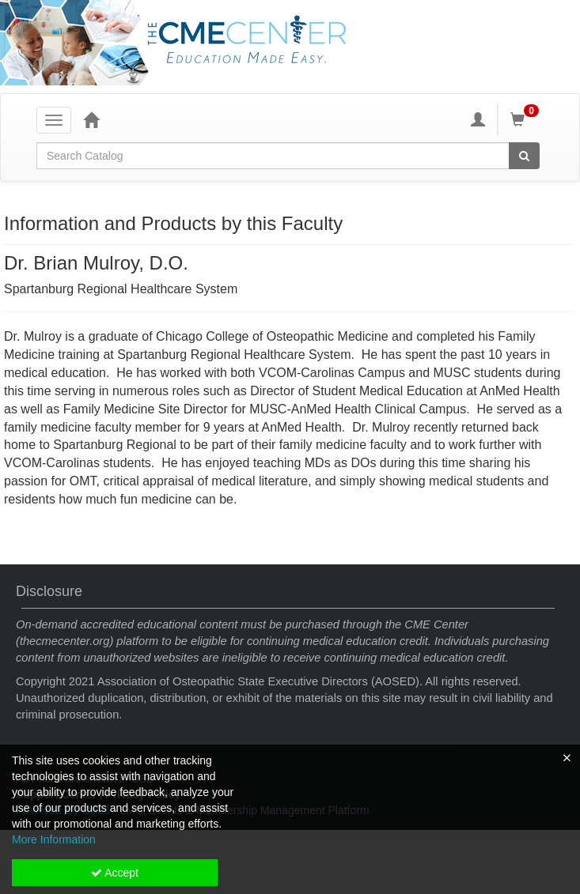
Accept (114, 872)
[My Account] (478, 119)
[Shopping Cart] (526, 119)
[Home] (91, 119)
